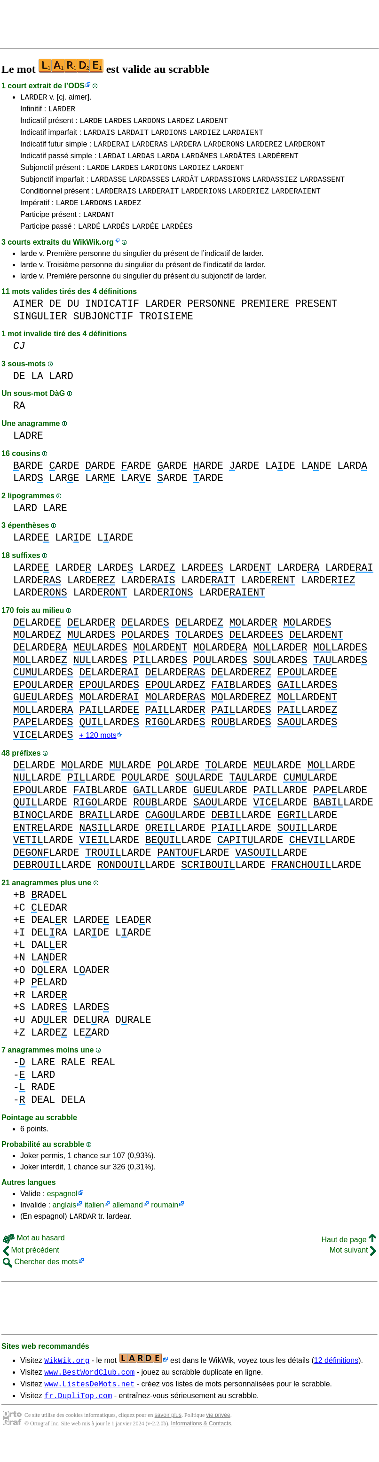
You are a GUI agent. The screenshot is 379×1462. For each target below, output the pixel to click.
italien (94, 1223)
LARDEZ (180, 124)
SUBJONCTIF (103, 333)
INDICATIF (112, 320)
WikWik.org (93, 259)
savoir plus (168, 1438)
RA (19, 422)
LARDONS (149, 124)
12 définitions (336, 1380)
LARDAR (82, 1235)
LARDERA (185, 151)
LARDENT (212, 124)
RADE (43, 1105)
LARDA (168, 164)
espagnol (62, 1211)
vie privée (218, 1438)
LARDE (90, 124)
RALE (73, 1080)
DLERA (49, 988)
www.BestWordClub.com (89, 1392)
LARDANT (98, 229)
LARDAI (112, 164)
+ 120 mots (97, 753)
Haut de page (348, 1259)
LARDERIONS (203, 203)
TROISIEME (166, 333)
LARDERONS (224, 151)
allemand (127, 1223)
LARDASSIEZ (275, 190)
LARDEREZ (264, 151)
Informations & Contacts (201, 1447)
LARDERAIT (158, 203)
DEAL (43, 1117)
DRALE (133, 1037)
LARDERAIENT (296, 203)
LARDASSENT (322, 190)
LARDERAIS (115, 203)
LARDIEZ (205, 137)
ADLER (49, 1037)
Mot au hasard (34, 1257)
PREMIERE (265, 320)
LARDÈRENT (278, 164)
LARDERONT (304, 151)
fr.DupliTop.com (78, 1419)
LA (37, 393)
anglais (64, 1223)
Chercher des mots (40, 1281)
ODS (76, 86)
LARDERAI (112, 151)
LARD (61, 393)
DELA (73, 1117)
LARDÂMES (200, 164)
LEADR (133, 937)
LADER (49, 975)
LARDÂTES (238, 164)
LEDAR (49, 925)
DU (73, 320)
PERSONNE (211, 320)
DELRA (49, 950)
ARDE (28, 482)
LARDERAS (150, 151)
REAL (103, 1080)
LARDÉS (116, 243)
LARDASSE (108, 190)
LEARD (91, 1050)
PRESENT (316, 320)
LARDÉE (145, 243)
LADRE (28, 452)
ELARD (49, 1000)
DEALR (49, 937)
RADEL (49, 913)
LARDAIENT (243, 137)
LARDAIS (99, 137)
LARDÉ (89, 243)
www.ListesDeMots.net (89, 1405)
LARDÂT (185, 190)
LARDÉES (176, 243)
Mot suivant (353, 1269)
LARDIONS (169, 137)
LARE (64, 495)
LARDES (118, 124)
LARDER (33, 98)
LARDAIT (133, 137)
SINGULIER (40, 333)
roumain (164, 1223)
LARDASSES (149, 190)
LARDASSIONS (226, 190)
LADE (280, 482)
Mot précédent (31, 1269)
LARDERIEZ (248, 203)
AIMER (28, 320)
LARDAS (141, 164)
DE (55, 320)
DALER (49, 962)
